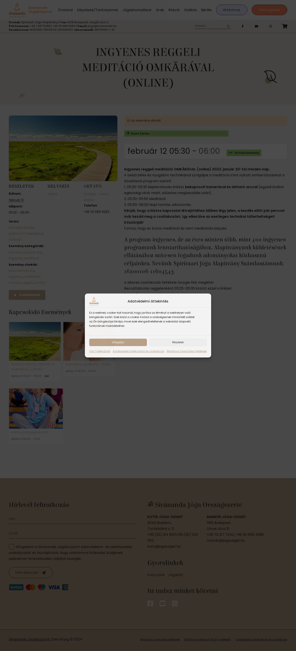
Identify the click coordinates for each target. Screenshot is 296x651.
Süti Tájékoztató (100, 351)
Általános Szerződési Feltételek (186, 351)
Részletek (178, 342)
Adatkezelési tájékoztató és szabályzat (138, 351)
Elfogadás (118, 342)
